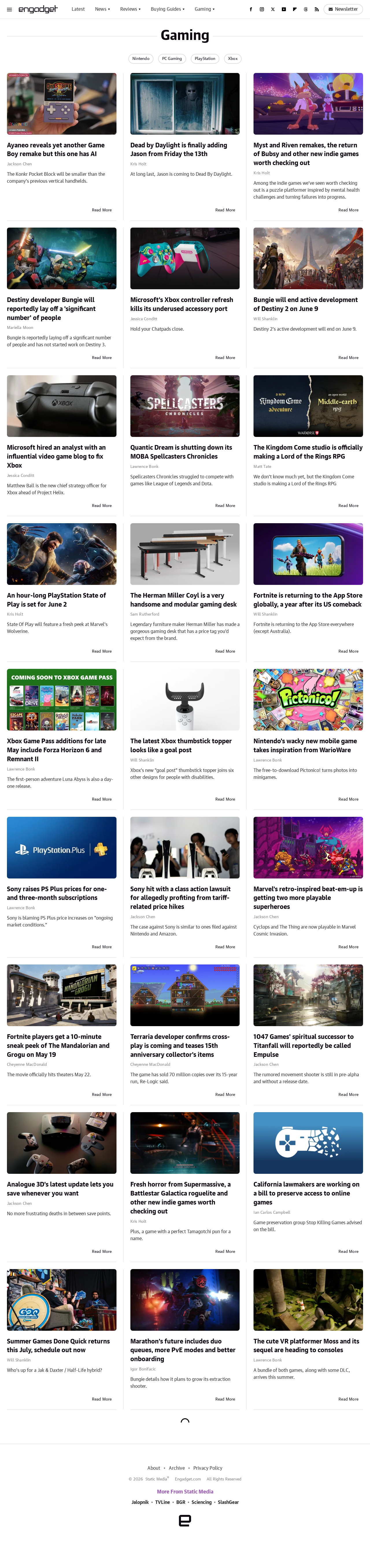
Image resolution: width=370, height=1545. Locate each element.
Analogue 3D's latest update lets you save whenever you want (60, 1189)
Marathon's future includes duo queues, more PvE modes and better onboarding (183, 1350)
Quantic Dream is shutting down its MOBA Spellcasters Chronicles (181, 452)
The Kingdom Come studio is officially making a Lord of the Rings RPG (308, 452)
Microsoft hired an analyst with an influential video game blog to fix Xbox (56, 456)
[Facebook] (251, 9)
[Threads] (305, 9)
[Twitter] (273, 9)
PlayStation (205, 59)
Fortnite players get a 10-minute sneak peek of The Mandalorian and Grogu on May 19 (58, 1046)
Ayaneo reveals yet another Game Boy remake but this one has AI (56, 150)
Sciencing (202, 1502)
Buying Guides (166, 9)
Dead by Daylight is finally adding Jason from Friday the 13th (178, 150)
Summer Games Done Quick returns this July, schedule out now (58, 1346)
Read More (102, 210)
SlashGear (228, 1502)
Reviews (128, 9)
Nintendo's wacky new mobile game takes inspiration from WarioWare (305, 745)
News (100, 9)
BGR (180, 1502)
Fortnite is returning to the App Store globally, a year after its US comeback (308, 600)
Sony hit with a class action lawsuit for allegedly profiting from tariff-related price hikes (180, 898)
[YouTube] (284, 9)
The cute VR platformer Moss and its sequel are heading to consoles (306, 1346)
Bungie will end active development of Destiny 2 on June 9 (306, 304)
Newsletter (343, 9)
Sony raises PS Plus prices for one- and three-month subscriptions (57, 893)
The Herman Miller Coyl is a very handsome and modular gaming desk (183, 600)
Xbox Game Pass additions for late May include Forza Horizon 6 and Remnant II (56, 750)
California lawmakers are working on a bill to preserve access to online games (307, 1193)
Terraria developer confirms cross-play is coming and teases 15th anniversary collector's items (180, 1046)
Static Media (156, 1479)
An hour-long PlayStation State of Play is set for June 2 (56, 600)
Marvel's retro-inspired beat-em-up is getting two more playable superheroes (308, 898)
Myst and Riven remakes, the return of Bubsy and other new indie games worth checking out (306, 154)
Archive (176, 1468)
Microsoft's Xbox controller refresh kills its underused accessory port (181, 304)
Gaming (203, 9)
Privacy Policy (208, 1468)
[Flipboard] (295, 9)
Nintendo (140, 59)
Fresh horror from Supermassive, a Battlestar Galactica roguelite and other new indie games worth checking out (180, 1197)
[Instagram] (262, 9)
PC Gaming (172, 59)
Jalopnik (140, 1502)
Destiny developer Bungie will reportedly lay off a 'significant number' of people (51, 309)
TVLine (162, 1502)
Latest (78, 9)
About (153, 1468)
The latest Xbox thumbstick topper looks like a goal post (181, 745)
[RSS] (316, 9)
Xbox (233, 59)
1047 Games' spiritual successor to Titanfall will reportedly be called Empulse (304, 1046)
